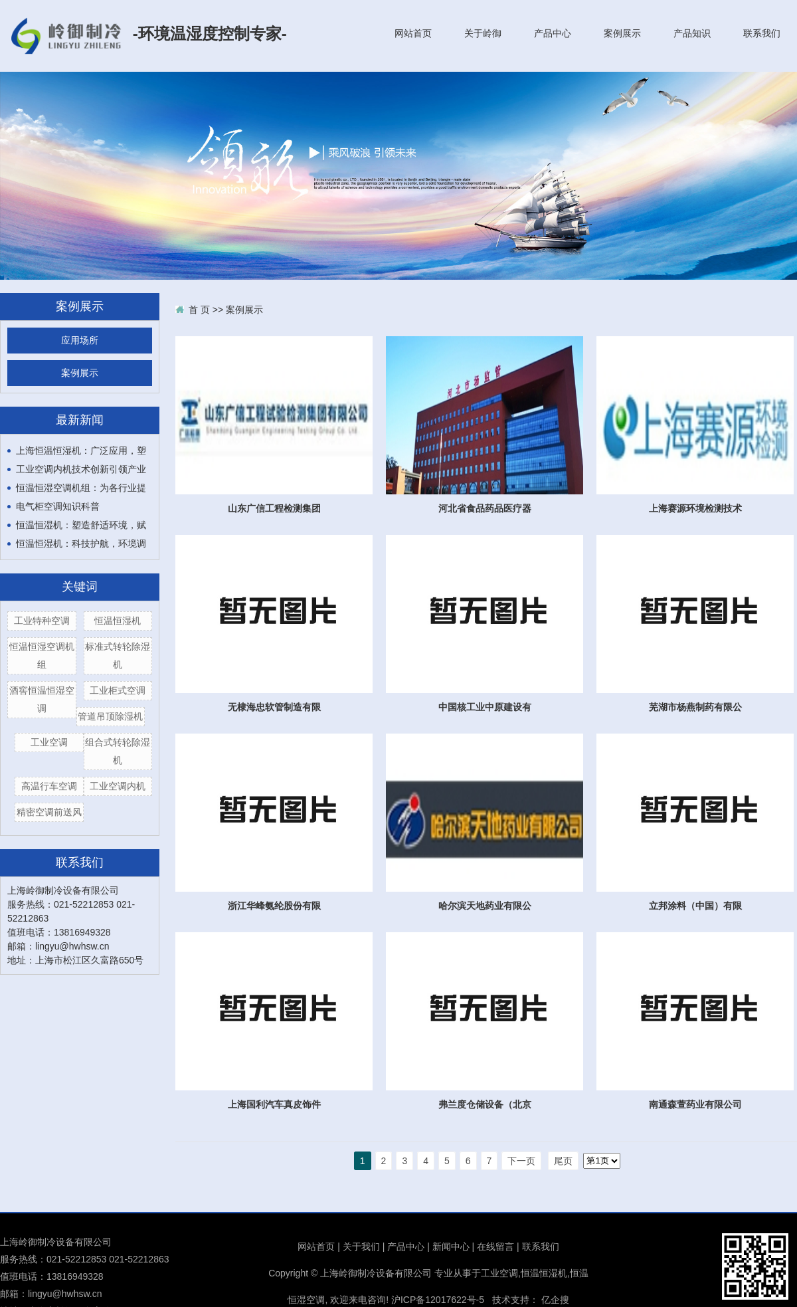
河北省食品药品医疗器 (484, 508)
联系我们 (761, 33)
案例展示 (622, 33)
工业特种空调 (42, 620)
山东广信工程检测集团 (274, 508)
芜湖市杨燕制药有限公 (695, 707)
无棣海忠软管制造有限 (274, 707)
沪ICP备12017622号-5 (437, 1299)
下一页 (521, 1161)
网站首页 (413, 33)
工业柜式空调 (117, 690)
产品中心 (552, 33)
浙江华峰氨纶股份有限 (274, 905)
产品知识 (692, 33)
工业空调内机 (117, 786)
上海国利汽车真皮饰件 (274, 1104)
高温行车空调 (49, 786)
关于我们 (361, 1246)
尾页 (563, 1161)
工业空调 (49, 742)
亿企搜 (555, 1299)
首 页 (199, 309)
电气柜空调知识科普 (58, 506)
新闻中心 (451, 1246)
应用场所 (79, 341)
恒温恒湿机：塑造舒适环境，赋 (81, 525)
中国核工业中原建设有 (484, 707)
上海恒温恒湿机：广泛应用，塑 (81, 450)
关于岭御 (482, 33)
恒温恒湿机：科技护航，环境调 (81, 543)
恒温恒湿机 (117, 620)
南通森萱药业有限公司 (695, 1104)
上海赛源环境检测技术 (695, 508)
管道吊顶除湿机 (110, 716)
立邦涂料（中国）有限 (695, 905)
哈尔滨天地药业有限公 (484, 905)
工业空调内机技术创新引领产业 (81, 469)
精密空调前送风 (49, 812)
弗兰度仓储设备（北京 (484, 1104)
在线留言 (495, 1246)
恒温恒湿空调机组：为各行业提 (81, 487)
